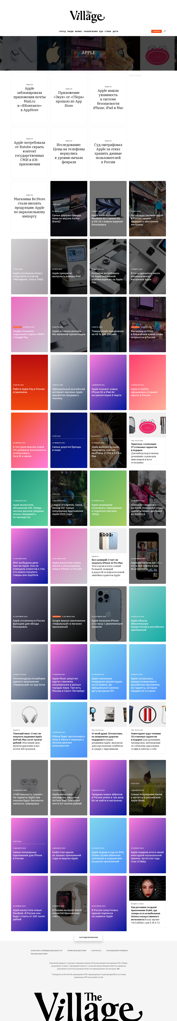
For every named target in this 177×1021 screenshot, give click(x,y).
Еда (101, 31)
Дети (115, 31)
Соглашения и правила (117, 951)
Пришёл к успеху (137, 904)
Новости (29, 84)
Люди (70, 31)
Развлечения (91, 31)
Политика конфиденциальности (46, 951)
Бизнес (78, 31)
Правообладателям (76, 951)
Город (62, 31)
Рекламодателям (39, 954)
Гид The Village (137, 441)
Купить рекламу (135, 75)
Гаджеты (95, 556)
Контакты (96, 951)
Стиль (108, 31)
